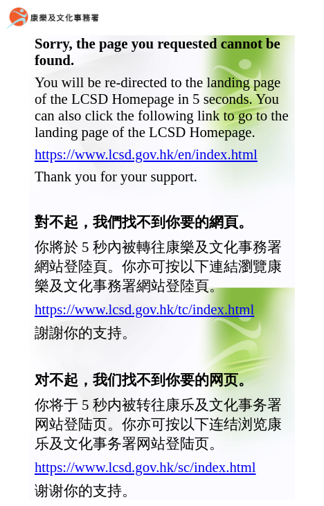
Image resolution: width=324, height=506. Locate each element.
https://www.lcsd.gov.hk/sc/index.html (145, 467)
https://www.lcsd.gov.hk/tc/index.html (144, 309)
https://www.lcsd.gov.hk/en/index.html (146, 154)
